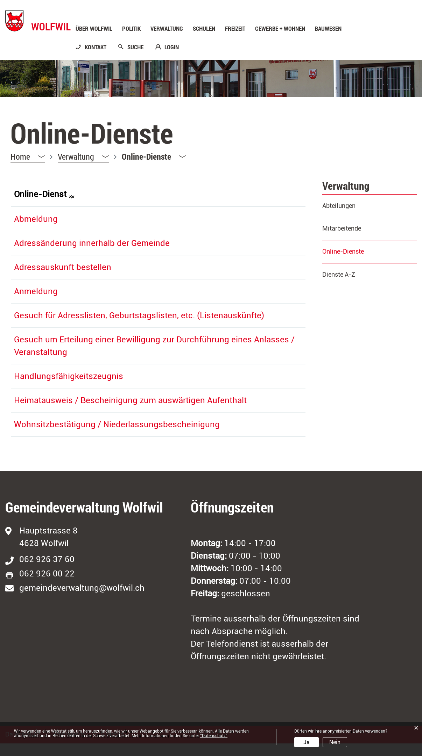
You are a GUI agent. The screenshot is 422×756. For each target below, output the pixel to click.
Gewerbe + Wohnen (280, 28)
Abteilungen (339, 205)
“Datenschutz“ (213, 735)
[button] (83, 156)
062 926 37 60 (47, 572)
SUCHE (135, 47)
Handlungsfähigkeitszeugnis (68, 389)
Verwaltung (166, 28)
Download (285, 314)
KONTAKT (95, 47)
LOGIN (171, 47)
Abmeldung (36, 219)
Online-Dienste (361, 251)
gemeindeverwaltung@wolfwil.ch (82, 600)
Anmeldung (36, 291)
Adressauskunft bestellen (62, 267)
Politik (131, 28)
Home (20, 156)
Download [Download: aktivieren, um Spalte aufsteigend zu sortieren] (276, 194)
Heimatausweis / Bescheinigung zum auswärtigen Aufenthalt (130, 413)
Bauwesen (328, 28)
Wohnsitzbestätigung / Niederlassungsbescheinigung (117, 437)
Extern (281, 218)
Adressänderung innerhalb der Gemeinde (92, 243)
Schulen (204, 28)
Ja (306, 742)
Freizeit (235, 28)
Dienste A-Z (338, 274)
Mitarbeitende (341, 228)
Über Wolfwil (94, 28)
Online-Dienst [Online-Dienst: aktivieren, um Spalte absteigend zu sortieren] (40, 194)
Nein (334, 742)
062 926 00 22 (47, 586)
